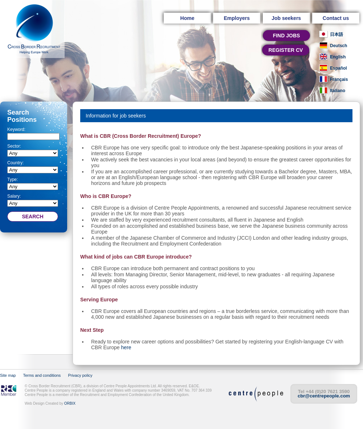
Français (339, 79)
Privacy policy (80, 375)
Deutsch (338, 45)
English (338, 56)
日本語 (336, 34)
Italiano (337, 90)
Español (338, 68)
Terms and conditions (42, 375)
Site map (8, 375)
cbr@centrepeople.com (324, 396)
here (126, 347)
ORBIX (70, 403)
